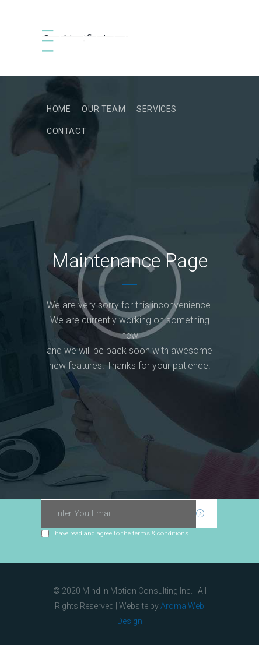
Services (156, 109)
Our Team (103, 109)
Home (59, 109)
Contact (66, 131)
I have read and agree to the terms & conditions (119, 533)
